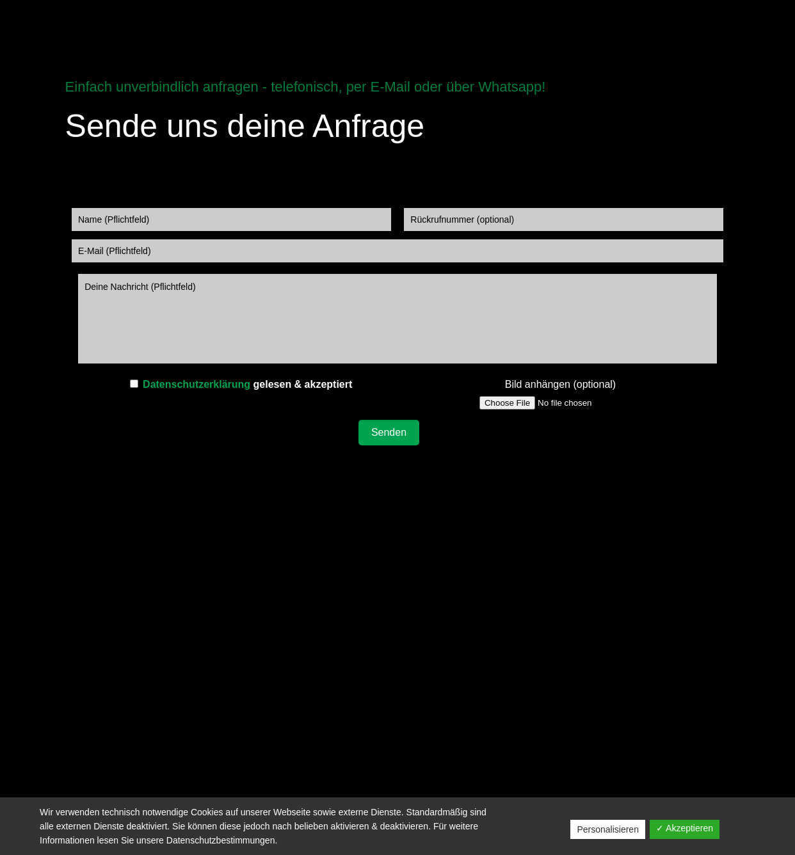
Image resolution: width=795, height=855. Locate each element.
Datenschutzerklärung (196, 384)
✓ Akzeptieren (684, 828)
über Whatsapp (494, 87)
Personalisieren (608, 829)
